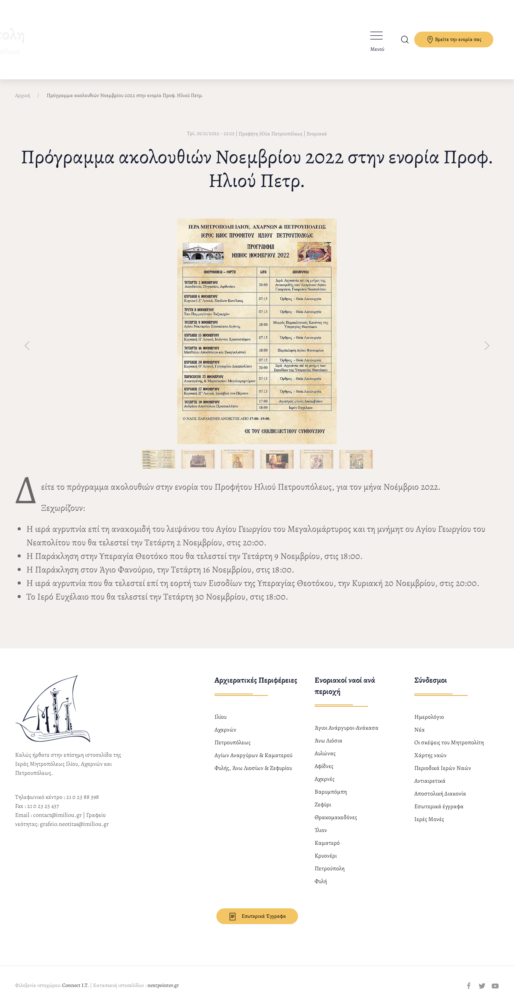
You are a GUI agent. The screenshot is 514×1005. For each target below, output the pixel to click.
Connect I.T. (75, 985)
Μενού (377, 49)
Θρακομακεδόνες (336, 817)
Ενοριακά (317, 133)
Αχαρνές (325, 779)
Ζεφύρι (323, 804)
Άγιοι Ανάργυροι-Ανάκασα (347, 728)
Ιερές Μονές (429, 819)
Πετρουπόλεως (232, 742)
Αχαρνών (225, 730)
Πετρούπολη (330, 868)
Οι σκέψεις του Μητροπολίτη (449, 742)
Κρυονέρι (326, 856)
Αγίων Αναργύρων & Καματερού (253, 755)
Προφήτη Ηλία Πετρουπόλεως (271, 133)
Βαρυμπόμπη (331, 792)
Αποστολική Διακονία (440, 793)
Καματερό (327, 843)
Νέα (419, 730)
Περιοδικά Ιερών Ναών (442, 768)
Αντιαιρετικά (430, 781)
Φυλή (321, 881)
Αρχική (22, 95)
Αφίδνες (324, 766)
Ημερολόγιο (429, 717)
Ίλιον (321, 830)
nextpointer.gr (163, 985)
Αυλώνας (325, 753)
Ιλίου (220, 717)
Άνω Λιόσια (328, 740)
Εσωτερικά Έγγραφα (257, 916)
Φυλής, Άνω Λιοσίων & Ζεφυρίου (253, 768)
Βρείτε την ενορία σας (453, 40)
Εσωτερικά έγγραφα (439, 806)
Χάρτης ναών (430, 755)
